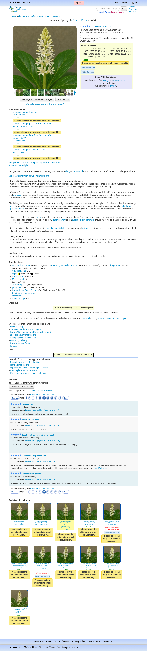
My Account (15, 647)
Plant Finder (15, 3)
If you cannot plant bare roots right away (28, 373)
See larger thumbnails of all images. (37, 99)
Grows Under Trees (21, 290)
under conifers (59, 220)
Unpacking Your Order (20, 343)
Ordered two (27, 404)
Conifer (34, 290)
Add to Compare (88, 72)
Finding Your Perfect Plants (31, 16)
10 (40, 398)
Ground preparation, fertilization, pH (26, 362)
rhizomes (86, 228)
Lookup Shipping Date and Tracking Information (31, 332)
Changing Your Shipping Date (23, 338)
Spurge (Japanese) (53, 16)
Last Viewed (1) (52, 647)
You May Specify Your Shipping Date (26, 329)
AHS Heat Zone (19, 271)
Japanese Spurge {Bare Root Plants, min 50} (42, 410)
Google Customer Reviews (41, 391)
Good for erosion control (23, 293)
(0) (134, 3)
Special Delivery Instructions (23, 335)
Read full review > (102, 468)
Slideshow (63, 99)
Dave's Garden (119, 80)
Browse (27, 3)
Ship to (79, 3)
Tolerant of (17, 285)
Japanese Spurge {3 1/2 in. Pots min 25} (40, 461)
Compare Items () (71, 647)
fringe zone (115, 265)
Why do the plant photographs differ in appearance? (45, 104)
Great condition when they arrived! (38, 435)
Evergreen (16, 296)
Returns (13, 346)
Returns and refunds (43, 641)
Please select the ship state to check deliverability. (105, 63)
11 (44, 398)
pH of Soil (16, 287)
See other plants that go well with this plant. (29, 176)
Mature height (18, 279)
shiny (67, 171)
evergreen (17, 195)
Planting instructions (19, 365)
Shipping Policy (78, 641)
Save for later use (88, 67)
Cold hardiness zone (21, 265)
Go (123, 8)
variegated (78, 171)
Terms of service (62, 641)
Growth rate (17, 276)
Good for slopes (19, 298)
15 (60, 398)
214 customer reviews (96, 26)
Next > (65, 398)
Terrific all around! (30, 420)
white (11, 206)
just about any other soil (83, 220)
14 (56, 398)
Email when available (112, 532)
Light (14, 274)
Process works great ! (31, 474)
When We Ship (16, 327)
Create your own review (22, 386)
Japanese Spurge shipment (34, 456)
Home (117, 3)
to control (85, 318)
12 (48, 398)
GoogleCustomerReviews (133, 9)
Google (106, 80)
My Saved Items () (33, 647)
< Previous (15, 398)
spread (49, 228)
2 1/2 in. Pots (79, 20)
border (38, 217)
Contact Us (107, 641)
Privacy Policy (93, 641)
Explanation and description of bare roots (29, 368)
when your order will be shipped (111, 318)
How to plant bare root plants (23, 370)
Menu (125, 3)
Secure (100, 83)
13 (52, 398)
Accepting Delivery (18, 340)
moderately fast (59, 228)
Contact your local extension (64, 265)
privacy (113, 86)
